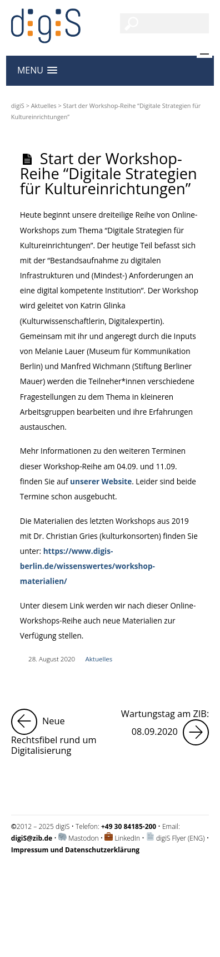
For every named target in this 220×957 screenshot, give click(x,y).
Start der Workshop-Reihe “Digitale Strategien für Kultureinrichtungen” (108, 173)
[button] (37, 70)
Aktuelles (44, 105)
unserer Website (101, 481)
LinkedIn (127, 838)
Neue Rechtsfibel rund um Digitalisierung (58, 733)
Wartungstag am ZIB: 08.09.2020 (165, 727)
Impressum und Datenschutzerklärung (68, 879)
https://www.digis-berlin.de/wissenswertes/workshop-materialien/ (87, 566)
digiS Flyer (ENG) (180, 838)
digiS (17, 105)
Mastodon (83, 838)
